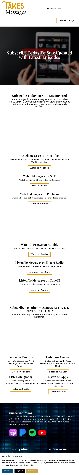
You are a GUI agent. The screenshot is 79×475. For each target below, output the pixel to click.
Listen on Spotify (20, 389)
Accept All (7, 471)
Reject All (20, 471)
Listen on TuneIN (39, 290)
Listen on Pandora (21, 372)
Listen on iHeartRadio (39, 272)
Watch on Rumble (39, 254)
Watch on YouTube (39, 168)
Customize (32, 471)
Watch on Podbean (39, 203)
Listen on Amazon (58, 372)
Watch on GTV (39, 186)
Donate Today (66, 20)
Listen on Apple (58, 391)
